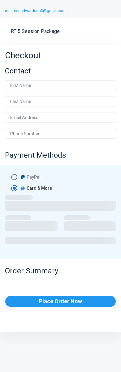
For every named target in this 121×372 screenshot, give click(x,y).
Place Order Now (60, 301)
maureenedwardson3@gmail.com (35, 10)
